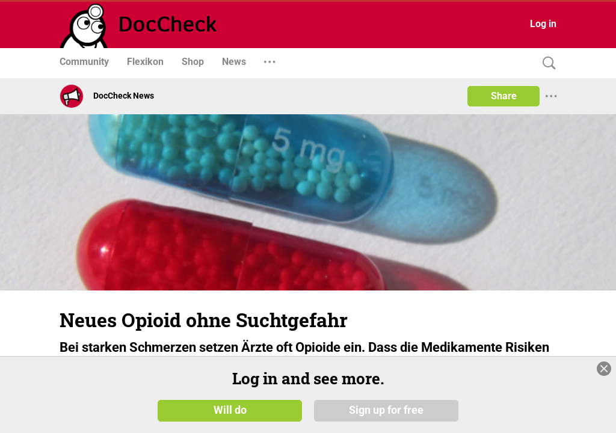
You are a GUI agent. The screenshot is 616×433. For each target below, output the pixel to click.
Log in (543, 23)
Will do (230, 410)
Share (504, 96)
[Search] (546, 63)
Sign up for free (386, 410)
